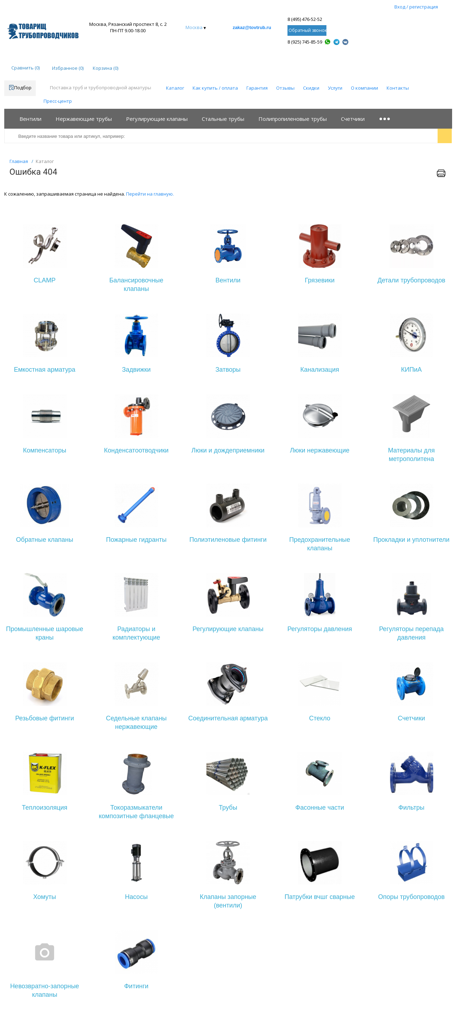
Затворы (227, 369)
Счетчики (411, 718)
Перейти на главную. (150, 194)
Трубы (228, 807)
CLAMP (45, 280)
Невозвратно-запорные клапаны (44, 990)
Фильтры (411, 807)
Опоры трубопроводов (411, 896)
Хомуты (44, 896)
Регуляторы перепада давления (411, 633)
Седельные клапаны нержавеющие (136, 722)
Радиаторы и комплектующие (136, 633)
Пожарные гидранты (136, 539)
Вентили (228, 280)
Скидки (311, 88)
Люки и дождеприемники (228, 450)
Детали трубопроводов (411, 280)
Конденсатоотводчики (136, 450)
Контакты (398, 88)
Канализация (319, 369)
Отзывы (285, 88)
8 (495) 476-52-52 (304, 19)
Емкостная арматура (44, 369)
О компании (364, 88)
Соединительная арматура (228, 718)
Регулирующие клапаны (228, 628)
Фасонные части (319, 807)
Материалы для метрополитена (411, 454)
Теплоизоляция (45, 807)
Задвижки (136, 369)
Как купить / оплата (215, 88)
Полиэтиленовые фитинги (228, 539)
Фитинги (136, 986)
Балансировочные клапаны (136, 284)
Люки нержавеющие (319, 450)
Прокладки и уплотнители (411, 539)
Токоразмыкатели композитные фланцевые (136, 812)
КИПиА (411, 369)
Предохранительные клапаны (319, 544)
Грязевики (320, 280)
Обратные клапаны (44, 539)
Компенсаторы (44, 450)
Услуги (335, 88)
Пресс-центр (58, 101)
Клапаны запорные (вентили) (228, 901)
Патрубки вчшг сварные (320, 896)
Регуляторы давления (319, 628)
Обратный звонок (307, 30)
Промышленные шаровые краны (44, 633)
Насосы (136, 896)
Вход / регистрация (416, 7)
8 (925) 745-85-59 (304, 42)
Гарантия (257, 88)
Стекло (319, 718)
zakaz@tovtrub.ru (252, 27)
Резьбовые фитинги (44, 718)
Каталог (175, 88)
